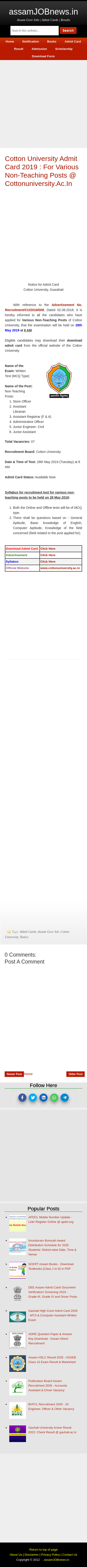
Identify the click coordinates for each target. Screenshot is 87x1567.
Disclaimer (32, 1554)
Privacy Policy (50, 1554)
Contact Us (69, 1554)
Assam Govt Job (48, 932)
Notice (24, 937)
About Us (16, 1554)
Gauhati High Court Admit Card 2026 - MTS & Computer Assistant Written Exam (52, 1315)
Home (28, 1074)
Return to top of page (43, 1549)
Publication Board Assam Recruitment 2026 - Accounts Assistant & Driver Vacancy (47, 1385)
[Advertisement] (43, 103)
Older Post (75, 1074)
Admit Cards (28, 932)
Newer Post (14, 1074)
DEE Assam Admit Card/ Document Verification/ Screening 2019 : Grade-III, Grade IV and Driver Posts (52, 1292)
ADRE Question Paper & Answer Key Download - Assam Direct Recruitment (50, 1338)
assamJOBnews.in (43, 11)
